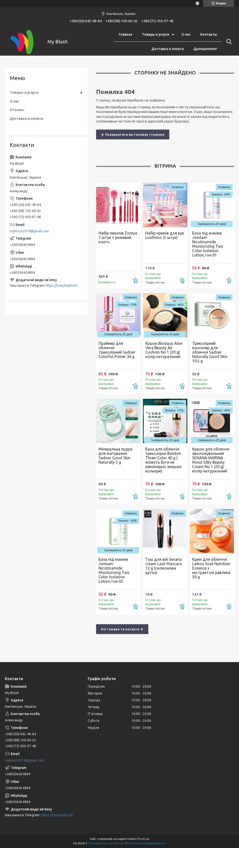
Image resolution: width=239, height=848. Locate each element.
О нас (185, 34)
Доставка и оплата (167, 49)
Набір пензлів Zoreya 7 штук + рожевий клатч (118, 237)
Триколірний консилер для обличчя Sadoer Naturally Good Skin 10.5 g (210, 352)
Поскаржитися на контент (106, 843)
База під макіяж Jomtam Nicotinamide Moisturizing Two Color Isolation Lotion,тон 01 (207, 244)
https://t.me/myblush (62, 285)
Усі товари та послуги (120, 629)
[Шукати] (228, 42)
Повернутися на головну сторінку (135, 134)
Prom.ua (143, 838)
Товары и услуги (155, 34)
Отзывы (17, 110)
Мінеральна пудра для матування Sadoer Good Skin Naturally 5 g (115, 455)
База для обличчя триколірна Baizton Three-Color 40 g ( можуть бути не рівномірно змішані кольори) (163, 460)
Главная (125, 34)
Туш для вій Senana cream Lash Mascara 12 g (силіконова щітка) (163, 566)
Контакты (208, 34)
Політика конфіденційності (146, 843)
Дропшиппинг (205, 49)
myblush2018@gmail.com (29, 231)
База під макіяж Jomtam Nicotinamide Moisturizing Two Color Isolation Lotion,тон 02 (114, 570)
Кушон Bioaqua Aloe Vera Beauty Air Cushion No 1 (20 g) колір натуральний (163, 350)
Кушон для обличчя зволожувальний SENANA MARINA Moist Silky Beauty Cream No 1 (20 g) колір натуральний (210, 460)
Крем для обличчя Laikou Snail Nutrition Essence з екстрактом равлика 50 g (211, 568)
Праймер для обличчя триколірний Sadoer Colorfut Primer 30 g (117, 350)
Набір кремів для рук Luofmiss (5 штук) (164, 235)
